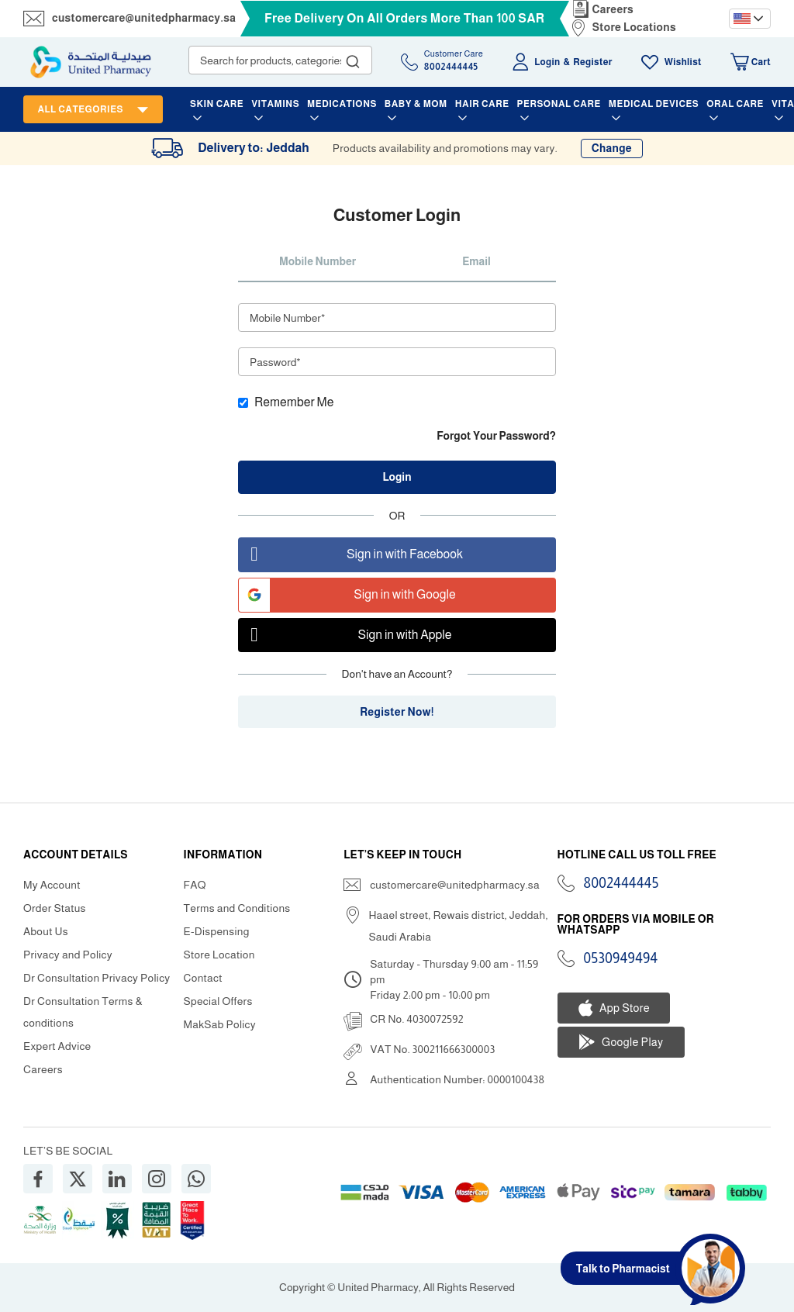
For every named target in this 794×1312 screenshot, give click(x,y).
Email (476, 261)
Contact (203, 978)
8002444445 (621, 883)
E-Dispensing (217, 931)
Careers (613, 9)
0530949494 (621, 958)
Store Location (219, 954)
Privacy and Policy (67, 954)
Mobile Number (317, 261)
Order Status (54, 908)
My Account (52, 885)
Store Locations (634, 27)
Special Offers (218, 1001)
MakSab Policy (220, 1024)
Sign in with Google (347, 595)
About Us (45, 931)
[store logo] (90, 62)
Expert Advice (57, 1046)
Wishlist (683, 62)
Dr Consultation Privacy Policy (96, 978)
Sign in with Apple (345, 635)
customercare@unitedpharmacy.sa (144, 18)
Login (547, 62)
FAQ (195, 885)
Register (592, 62)
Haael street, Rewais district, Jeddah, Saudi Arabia (457, 926)
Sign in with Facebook (351, 554)
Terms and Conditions (237, 908)
